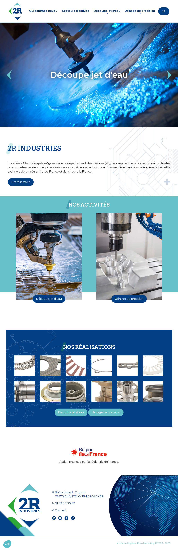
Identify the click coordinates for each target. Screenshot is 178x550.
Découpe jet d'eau (49, 298)
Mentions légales (126, 543)
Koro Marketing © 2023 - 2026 (153, 543)
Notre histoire (20, 182)
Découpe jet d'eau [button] (107, 10)
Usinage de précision (129, 298)
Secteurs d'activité (75, 10)
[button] (9, 75)
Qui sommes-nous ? (43, 10)
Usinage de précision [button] (140, 10)
